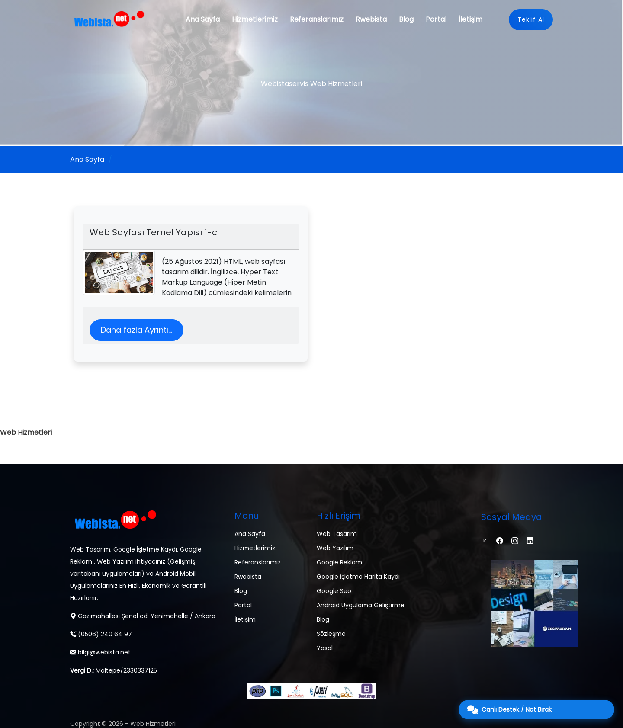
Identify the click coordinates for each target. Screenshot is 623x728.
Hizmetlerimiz (255, 19)
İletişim (470, 19)
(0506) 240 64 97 (101, 634)
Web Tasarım (337, 533)
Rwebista (371, 19)
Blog (406, 19)
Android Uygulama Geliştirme (361, 605)
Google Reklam (339, 562)
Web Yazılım (335, 548)
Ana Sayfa (203, 19)
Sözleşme (331, 633)
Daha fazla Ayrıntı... (136, 329)
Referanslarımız (317, 19)
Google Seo (334, 591)
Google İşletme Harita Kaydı (358, 576)
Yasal (325, 648)
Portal (436, 19)
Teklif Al (530, 19)
